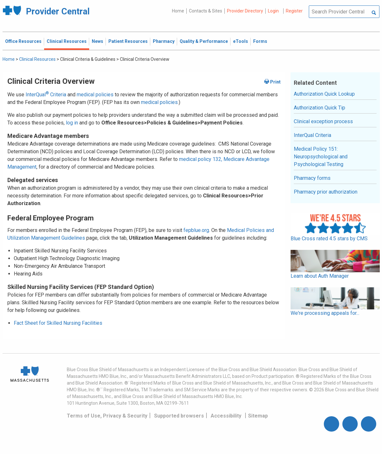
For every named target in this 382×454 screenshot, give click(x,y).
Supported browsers (179, 416)
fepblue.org (196, 230)
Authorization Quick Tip (319, 108)
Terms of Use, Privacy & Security (107, 416)
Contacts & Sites (205, 10)
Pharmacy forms (312, 178)
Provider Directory (245, 10)
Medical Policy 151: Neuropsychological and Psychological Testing (320, 156)
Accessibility (226, 416)
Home (178, 10)
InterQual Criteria (46, 95)
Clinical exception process (323, 121)
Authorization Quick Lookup (324, 94)
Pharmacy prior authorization (325, 192)
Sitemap (258, 416)
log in (72, 123)
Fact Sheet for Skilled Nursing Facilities (58, 323)
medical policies (95, 95)
